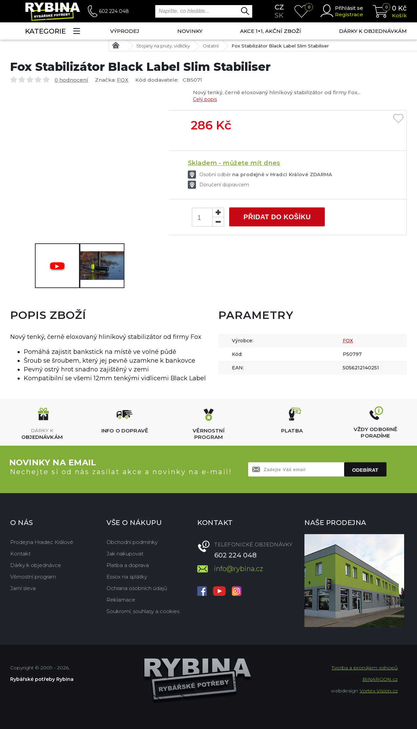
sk (279, 15)
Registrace (349, 14)
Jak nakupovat (124, 553)
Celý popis (205, 99)
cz (279, 7)
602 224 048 (114, 11)
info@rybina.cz (238, 569)
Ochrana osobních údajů (136, 588)
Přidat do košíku (277, 217)
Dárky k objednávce (35, 565)
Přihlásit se (349, 8)
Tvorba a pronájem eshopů (365, 668)
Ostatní (211, 45)
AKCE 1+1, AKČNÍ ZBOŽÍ (270, 31)
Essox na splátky (126, 576)
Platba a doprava (127, 565)
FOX (122, 80)
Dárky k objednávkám (373, 31)
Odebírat (365, 470)
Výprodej (124, 31)
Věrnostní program (33, 576)
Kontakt (20, 553)
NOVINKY (189, 31)
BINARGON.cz (380, 679)
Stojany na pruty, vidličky (163, 45)
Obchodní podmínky (132, 542)
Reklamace (120, 599)
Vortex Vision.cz (379, 691)
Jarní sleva (23, 588)
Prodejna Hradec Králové (41, 542)
